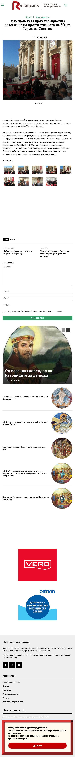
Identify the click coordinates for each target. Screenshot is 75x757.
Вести (28, 17)
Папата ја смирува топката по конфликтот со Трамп (26, 716)
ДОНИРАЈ (37, 746)
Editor (7, 380)
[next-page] (68, 330)
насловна (14, 239)
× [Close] (71, 721)
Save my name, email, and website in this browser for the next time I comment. (34, 312)
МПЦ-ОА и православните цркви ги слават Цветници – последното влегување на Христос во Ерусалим (25, 473)
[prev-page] (63, 330)
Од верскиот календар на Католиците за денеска (28, 373)
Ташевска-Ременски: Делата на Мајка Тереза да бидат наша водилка (54, 253)
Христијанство (43, 17)
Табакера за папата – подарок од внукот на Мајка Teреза (19, 252)
